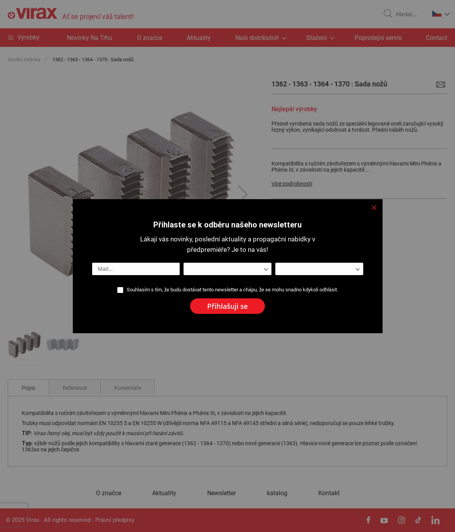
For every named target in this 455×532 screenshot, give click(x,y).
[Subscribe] (227, 306)
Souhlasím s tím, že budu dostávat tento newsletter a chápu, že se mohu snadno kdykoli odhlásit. (232, 290)
